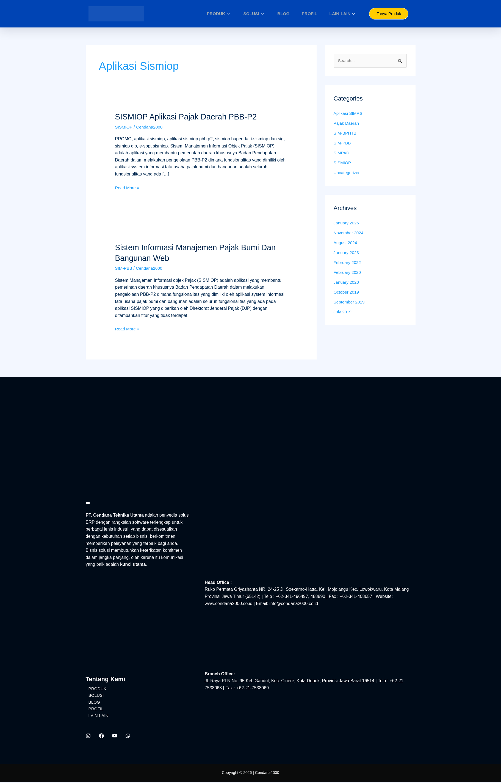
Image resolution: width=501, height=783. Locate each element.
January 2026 (347, 223)
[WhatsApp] (127, 737)
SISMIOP (124, 126)
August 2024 (346, 243)
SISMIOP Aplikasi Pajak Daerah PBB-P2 (189, 116)
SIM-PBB (124, 268)
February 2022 (348, 263)
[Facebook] (101, 737)
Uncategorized (348, 173)
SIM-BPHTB (346, 133)
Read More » (127, 187)
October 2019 (347, 292)
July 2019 (343, 312)
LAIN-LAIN (343, 13)
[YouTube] (114, 737)
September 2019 (350, 302)
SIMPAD (342, 153)
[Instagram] (88, 737)
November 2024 (349, 233)
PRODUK (236, 13)
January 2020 (347, 282)
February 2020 (348, 273)
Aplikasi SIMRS (349, 114)
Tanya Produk (389, 14)
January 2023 (347, 253)
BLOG (292, 13)
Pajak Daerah (347, 123)
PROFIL (314, 13)
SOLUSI (267, 13)
